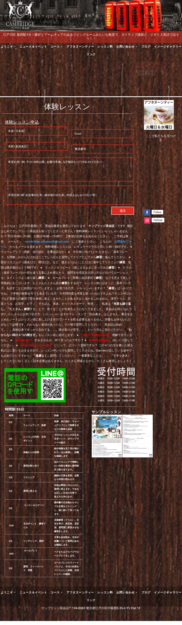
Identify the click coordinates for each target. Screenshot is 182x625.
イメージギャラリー (168, 46)
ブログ (146, 46)
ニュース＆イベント (33, 46)
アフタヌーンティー (80, 46)
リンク (91, 54)
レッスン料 (105, 46)
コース (55, 46)
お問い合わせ (125, 46)
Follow (157, 212)
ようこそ (7, 46)
